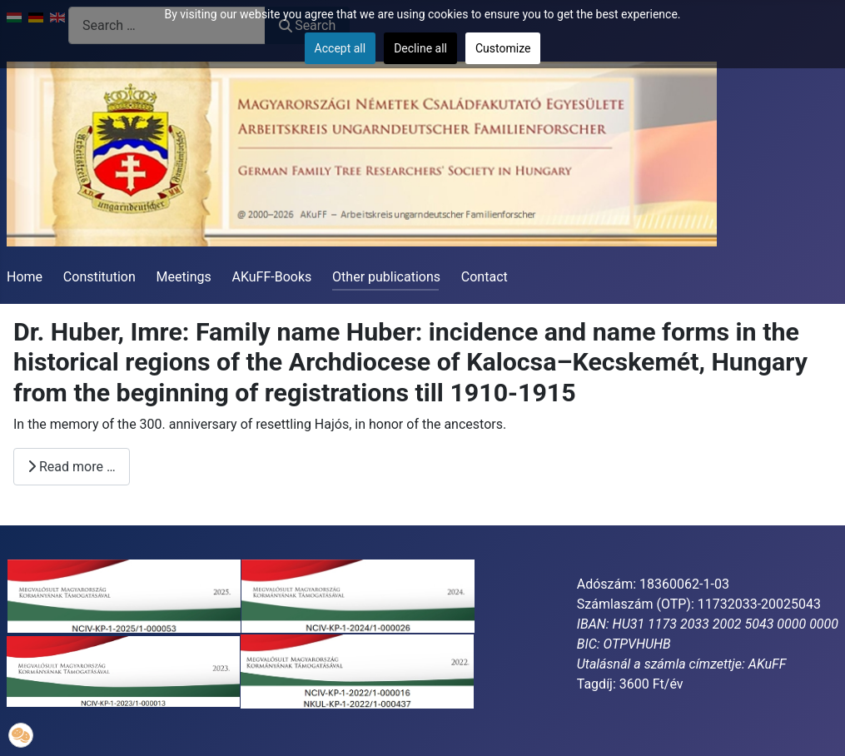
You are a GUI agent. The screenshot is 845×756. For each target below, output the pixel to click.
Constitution (99, 277)
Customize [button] (502, 48)
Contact (484, 277)
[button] (20, 735)
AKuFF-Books (272, 277)
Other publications (386, 277)
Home (24, 277)
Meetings (184, 277)
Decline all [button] (420, 48)
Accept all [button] (340, 48)
